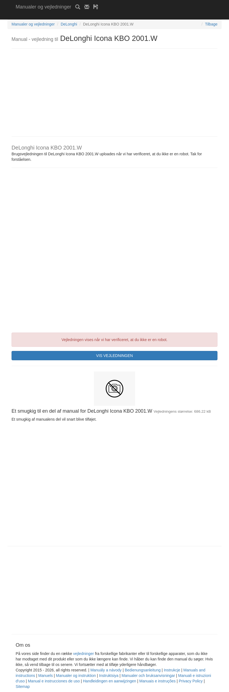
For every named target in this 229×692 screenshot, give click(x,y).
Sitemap (23, 686)
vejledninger (83, 653)
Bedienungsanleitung (143, 670)
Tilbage (211, 24)
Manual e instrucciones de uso (54, 681)
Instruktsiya (109, 675)
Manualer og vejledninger (43, 7)
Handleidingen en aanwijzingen (109, 681)
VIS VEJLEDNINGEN (114, 355)
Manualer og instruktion (76, 675)
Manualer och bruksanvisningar (148, 675)
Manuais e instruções (157, 681)
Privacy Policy (191, 681)
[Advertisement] (80, 16)
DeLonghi (69, 24)
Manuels (45, 675)
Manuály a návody (106, 670)
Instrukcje (172, 670)
